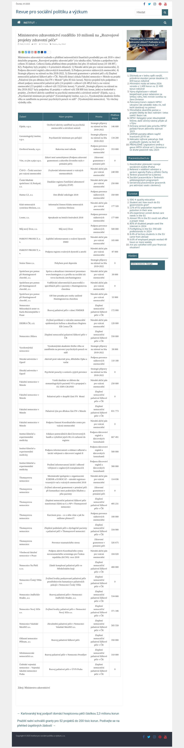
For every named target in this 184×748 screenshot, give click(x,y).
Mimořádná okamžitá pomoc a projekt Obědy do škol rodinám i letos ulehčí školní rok (149, 112)
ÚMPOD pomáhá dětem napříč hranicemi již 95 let (145, 135)
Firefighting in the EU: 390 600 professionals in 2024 (145, 230)
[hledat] (144, 264)
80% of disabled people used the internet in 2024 (146, 225)
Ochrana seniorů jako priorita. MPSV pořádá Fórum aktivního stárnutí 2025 (148, 128)
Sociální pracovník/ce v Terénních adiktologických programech (147, 179)
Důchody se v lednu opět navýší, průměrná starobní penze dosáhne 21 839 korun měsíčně (149, 78)
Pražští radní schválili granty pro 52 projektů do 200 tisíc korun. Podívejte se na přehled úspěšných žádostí (68, 723)
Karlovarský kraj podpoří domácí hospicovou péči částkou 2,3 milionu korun (68, 713)
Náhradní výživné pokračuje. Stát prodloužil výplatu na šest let (146, 140)
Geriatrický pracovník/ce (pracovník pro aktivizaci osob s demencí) (147, 184)
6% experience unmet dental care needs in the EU (147, 214)
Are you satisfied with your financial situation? (148, 246)
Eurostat (132, 193)
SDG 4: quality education (142, 199)
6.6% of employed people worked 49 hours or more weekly (148, 241)
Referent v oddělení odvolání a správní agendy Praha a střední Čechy (149, 171)
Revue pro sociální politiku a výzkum (51, 11)
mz (59, 44)
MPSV (131, 69)
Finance (54, 44)
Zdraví (64, 44)
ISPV (35, 44)
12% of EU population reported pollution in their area (146, 209)
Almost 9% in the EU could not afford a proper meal (149, 219)
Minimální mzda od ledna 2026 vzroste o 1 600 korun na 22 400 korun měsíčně (146, 86)
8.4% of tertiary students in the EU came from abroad (147, 235)
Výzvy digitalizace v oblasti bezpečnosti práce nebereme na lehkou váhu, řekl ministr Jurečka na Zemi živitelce (148, 95)
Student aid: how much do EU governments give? (145, 203)
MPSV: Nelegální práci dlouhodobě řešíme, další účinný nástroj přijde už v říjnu (148, 120)
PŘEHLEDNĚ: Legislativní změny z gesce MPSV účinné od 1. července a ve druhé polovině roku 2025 (148, 147)
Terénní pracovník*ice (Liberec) (145, 174)
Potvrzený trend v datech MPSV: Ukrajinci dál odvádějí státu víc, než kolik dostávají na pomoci (148, 105)
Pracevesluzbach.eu (138, 158)
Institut (29, 22)
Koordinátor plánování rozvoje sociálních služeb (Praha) (145, 165)
